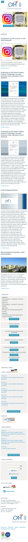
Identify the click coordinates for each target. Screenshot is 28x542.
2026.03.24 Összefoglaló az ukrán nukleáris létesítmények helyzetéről (12, 377)
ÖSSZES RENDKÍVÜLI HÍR (13, 411)
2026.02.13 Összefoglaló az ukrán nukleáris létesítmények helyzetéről (12, 384)
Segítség (16, 527)
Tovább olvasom (8, 26)
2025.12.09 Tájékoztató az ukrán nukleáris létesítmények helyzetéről (12, 396)
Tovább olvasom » (5, 68)
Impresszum (4, 527)
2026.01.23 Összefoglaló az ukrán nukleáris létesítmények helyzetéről (12, 390)
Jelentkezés (14, 342)
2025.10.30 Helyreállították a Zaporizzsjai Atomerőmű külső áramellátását (12, 403)
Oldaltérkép (10, 527)
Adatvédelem (22, 527)
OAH (14, 4)
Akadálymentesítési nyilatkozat (8, 529)
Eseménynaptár (14, 319)
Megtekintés (14, 326)
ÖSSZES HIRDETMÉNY (14, 455)
